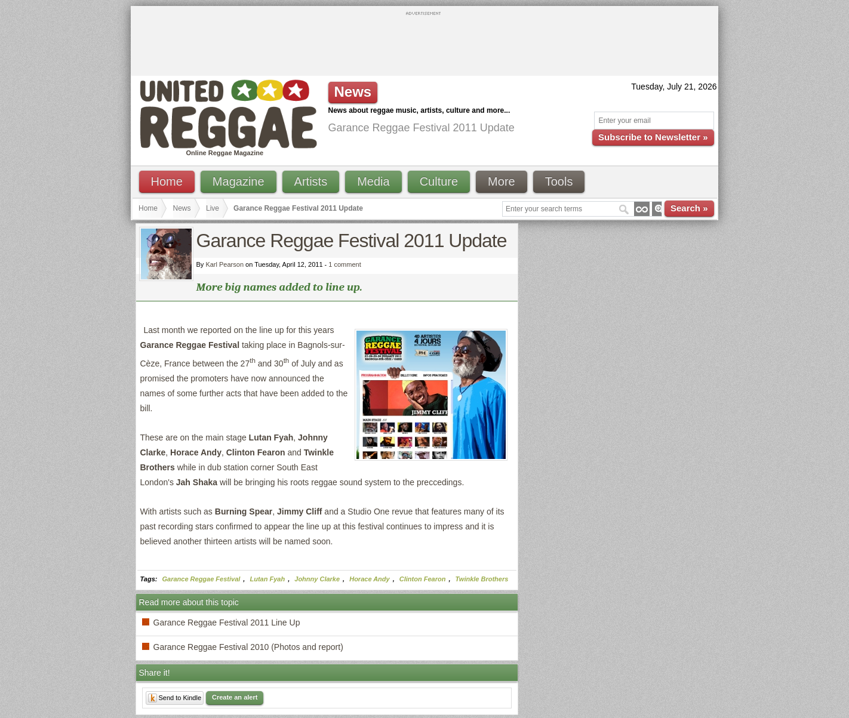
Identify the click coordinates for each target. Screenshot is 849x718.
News (182, 208)
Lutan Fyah (267, 579)
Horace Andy (369, 579)
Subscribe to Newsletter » (653, 137)
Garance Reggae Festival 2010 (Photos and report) (248, 647)
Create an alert (234, 697)
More (501, 181)
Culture (439, 181)
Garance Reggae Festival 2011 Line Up (226, 622)
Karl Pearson (224, 264)
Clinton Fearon (422, 579)
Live (212, 208)
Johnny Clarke (317, 579)
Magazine (238, 181)
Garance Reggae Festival (201, 579)
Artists (311, 181)
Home (167, 181)
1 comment (344, 264)
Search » (689, 208)
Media (373, 181)
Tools (559, 181)
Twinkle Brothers (482, 579)
